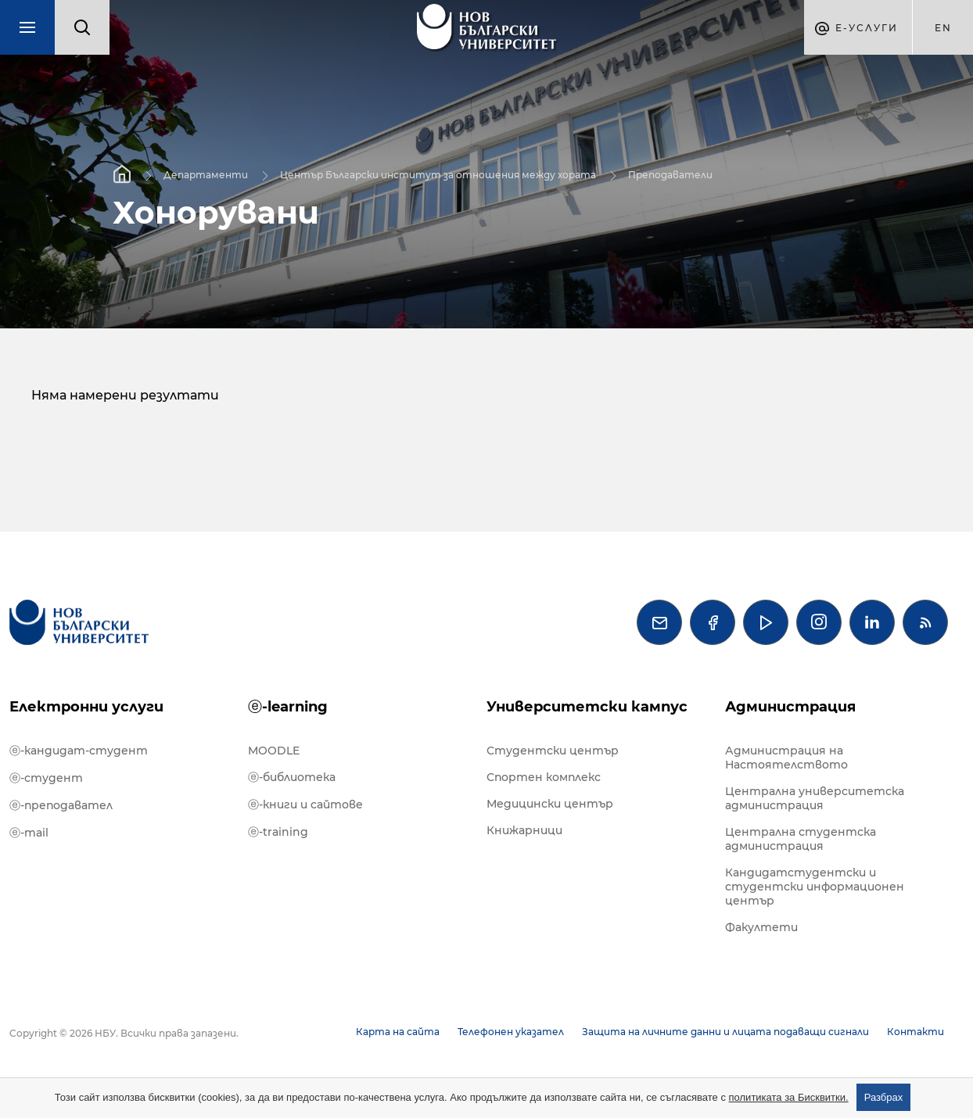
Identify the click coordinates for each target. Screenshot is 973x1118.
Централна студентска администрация (800, 839)
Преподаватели (670, 174)
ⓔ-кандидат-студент (78, 751)
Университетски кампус (587, 706)
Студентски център (552, 751)
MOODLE (274, 751)
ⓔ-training (278, 832)
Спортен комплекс (543, 777)
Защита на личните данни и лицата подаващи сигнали (725, 1031)
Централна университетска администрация (814, 798)
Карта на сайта (398, 1031)
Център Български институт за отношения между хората (438, 174)
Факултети (761, 927)
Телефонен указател (511, 1031)
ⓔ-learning (288, 706)
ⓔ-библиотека (292, 777)
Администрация (790, 706)
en (943, 28)
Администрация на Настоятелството (786, 758)
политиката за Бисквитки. (789, 1097)
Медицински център (549, 804)
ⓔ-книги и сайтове (305, 804)
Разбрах (883, 1097)
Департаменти (205, 174)
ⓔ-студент (46, 778)
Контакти (915, 1031)
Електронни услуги (86, 706)
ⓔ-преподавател (61, 805)
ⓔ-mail (28, 833)
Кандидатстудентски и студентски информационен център (814, 886)
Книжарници (524, 830)
